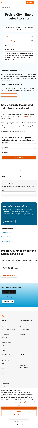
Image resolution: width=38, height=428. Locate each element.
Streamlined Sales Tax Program (8, 329)
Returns (21, 326)
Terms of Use (4, 401)
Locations (4, 347)
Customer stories (5, 332)
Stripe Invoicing (5, 373)
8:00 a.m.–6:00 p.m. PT (24, 362)
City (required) (5, 147)
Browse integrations (6, 379)
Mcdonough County (10, 41)
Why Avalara (4, 324)
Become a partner (5, 340)
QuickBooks (4, 365)
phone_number (23, 358)
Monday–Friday (23, 365)
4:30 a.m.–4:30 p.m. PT (24, 367)
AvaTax (21, 324)
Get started (29, 2)
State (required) (5, 152)
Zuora (3, 376)
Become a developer (6, 342)
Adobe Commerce (5, 358)
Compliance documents (25, 332)
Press (3, 345)
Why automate (5, 326)
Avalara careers (5, 337)
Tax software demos (24, 329)
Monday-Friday (23, 360)
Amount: (4, 190)
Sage (3, 368)
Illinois (6, 36)
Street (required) (5, 142)
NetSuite (3, 363)
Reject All (19, 411)
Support (3, 386)
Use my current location (9, 162)
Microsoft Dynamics (6, 360)
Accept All (19, 408)
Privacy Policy (23, 402)
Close (19, 405)
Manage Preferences (19, 414)
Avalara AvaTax (27, 116)
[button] (19, 268)
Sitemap (3, 350)
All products (22, 334)
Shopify (3, 371)
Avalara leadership (6, 334)
